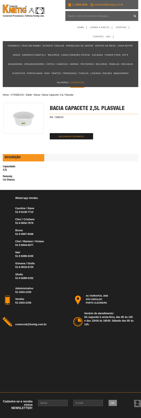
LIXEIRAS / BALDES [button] (101, 73)
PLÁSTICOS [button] (18, 73)
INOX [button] (47, 73)
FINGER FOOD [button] (113, 55)
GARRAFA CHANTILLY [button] (34, 55)
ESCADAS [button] (97, 55)
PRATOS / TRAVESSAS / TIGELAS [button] (70, 73)
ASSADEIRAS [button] (15, 64)
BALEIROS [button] (53, 55)
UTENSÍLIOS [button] (77, 82)
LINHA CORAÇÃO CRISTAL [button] (76, 55)
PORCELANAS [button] (35, 73)
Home (80, 27)
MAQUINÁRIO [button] (121, 73)
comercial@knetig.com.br (108, 4)
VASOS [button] (16, 55)
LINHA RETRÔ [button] (125, 46)
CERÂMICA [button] (14, 46)
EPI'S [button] (125, 55)
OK (113, 402)
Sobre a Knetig (100, 27)
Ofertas (121, 27)
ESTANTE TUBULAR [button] (53, 46)
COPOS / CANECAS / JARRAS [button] (62, 64)
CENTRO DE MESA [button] (105, 46)
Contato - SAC (102, 36)
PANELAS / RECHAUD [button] (121, 64)
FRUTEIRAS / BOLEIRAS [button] (94, 64)
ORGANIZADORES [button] (34, 64)
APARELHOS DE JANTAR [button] (79, 46)
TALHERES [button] (63, 82)
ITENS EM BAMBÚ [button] (31, 46)
